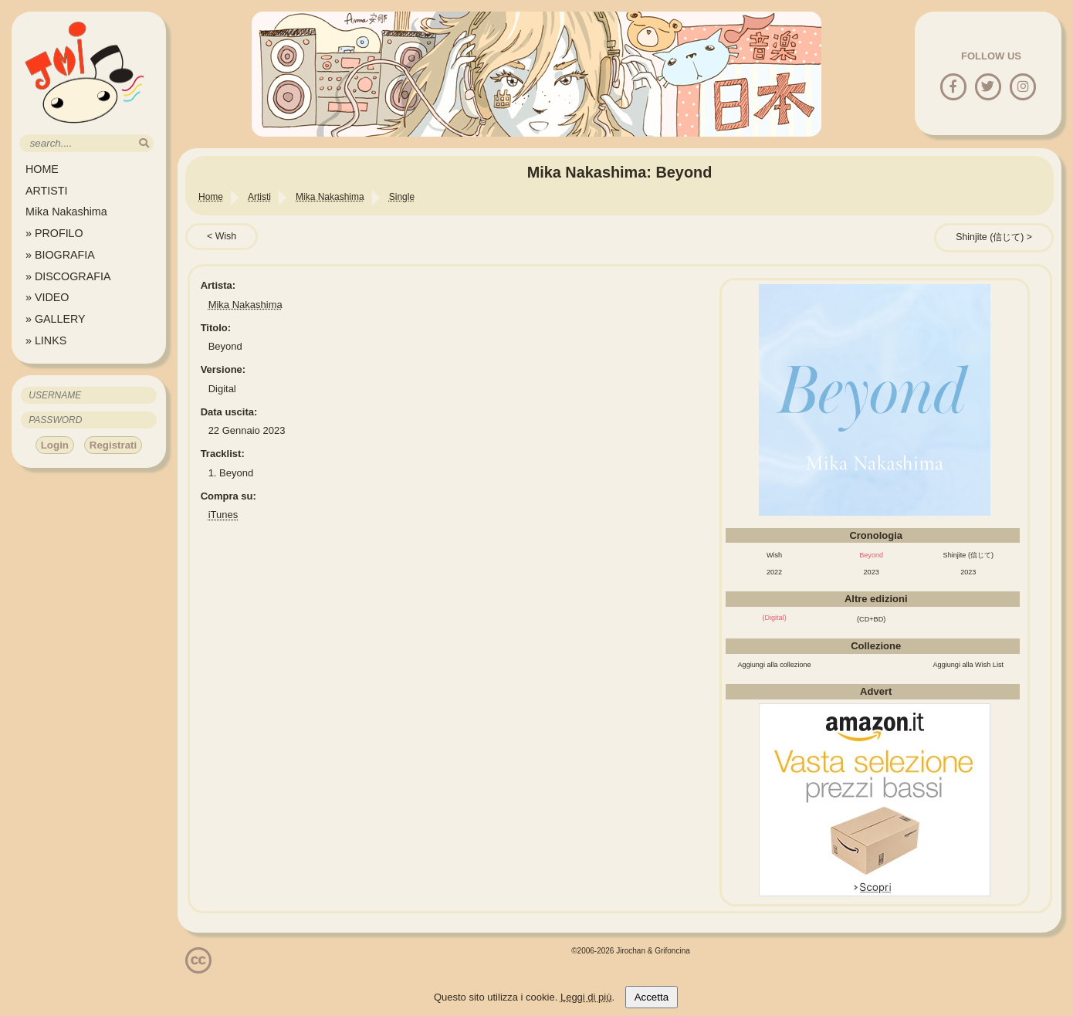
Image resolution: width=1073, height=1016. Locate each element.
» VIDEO (47, 297)
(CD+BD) (871, 619)
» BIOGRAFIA (60, 255)
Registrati (113, 445)
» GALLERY (55, 319)
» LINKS (45, 340)
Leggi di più (586, 997)
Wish (225, 236)
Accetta (652, 997)
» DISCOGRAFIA (67, 276)
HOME (42, 169)
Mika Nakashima (66, 211)
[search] (144, 143)
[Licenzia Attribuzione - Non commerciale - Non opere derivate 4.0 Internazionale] (198, 968)
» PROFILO (54, 233)
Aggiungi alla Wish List (968, 665)
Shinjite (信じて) (990, 237)
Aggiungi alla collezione (774, 665)
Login (55, 445)
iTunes (223, 514)
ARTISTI (46, 191)
